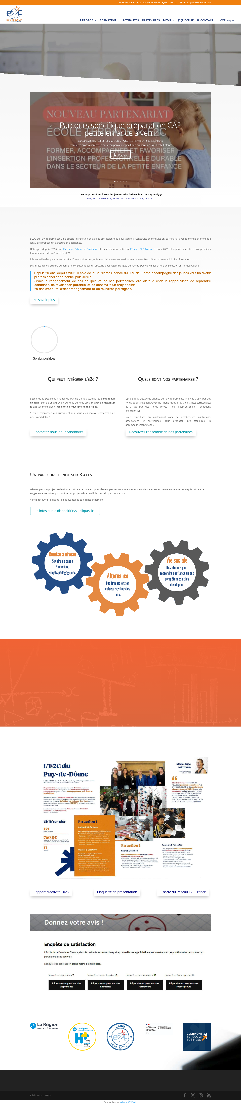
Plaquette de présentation (117, 892)
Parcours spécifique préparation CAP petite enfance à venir (120, 129)
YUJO (48, 1095)
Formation (139, 140)
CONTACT (208, 20)
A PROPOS (88, 20)
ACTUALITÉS (131, 20)
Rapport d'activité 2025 (51, 892)
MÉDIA (169, 20)
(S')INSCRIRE (186, 20)
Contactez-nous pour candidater (58, 432)
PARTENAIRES (151, 20)
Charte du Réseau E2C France (183, 892)
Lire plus (120, 154)
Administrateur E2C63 (93, 140)
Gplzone (123, 1101)
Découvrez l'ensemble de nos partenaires (161, 432)
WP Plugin (132, 1101)
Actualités (128, 140)
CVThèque (227, 20)
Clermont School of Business (80, 249)
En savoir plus (44, 299)
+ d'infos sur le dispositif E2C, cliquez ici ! (65, 510)
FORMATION (109, 20)
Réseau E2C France (141, 249)
